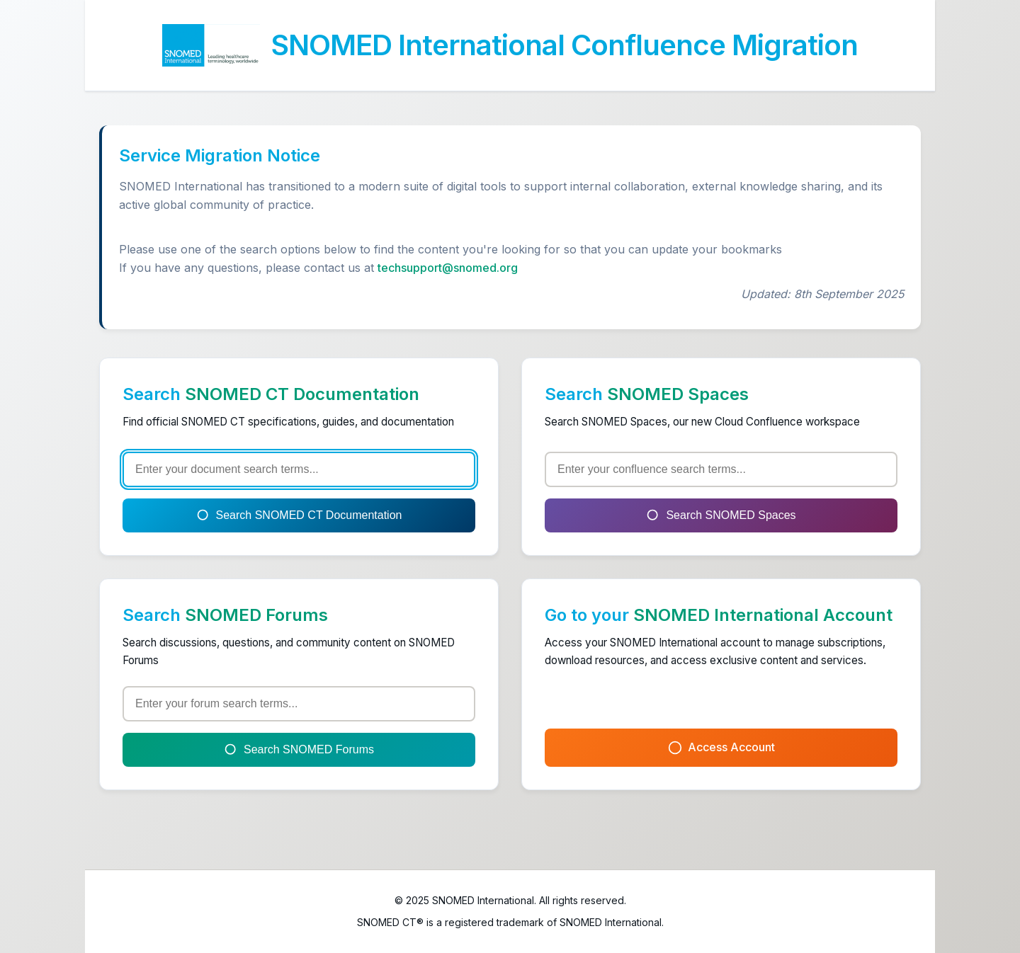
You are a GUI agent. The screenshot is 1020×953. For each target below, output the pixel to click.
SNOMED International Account (762, 615)
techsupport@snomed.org (448, 268)
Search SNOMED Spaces (720, 515)
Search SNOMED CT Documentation (299, 515)
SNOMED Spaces (678, 394)
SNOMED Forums (256, 615)
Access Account (721, 747)
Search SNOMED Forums (299, 750)
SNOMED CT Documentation (302, 394)
